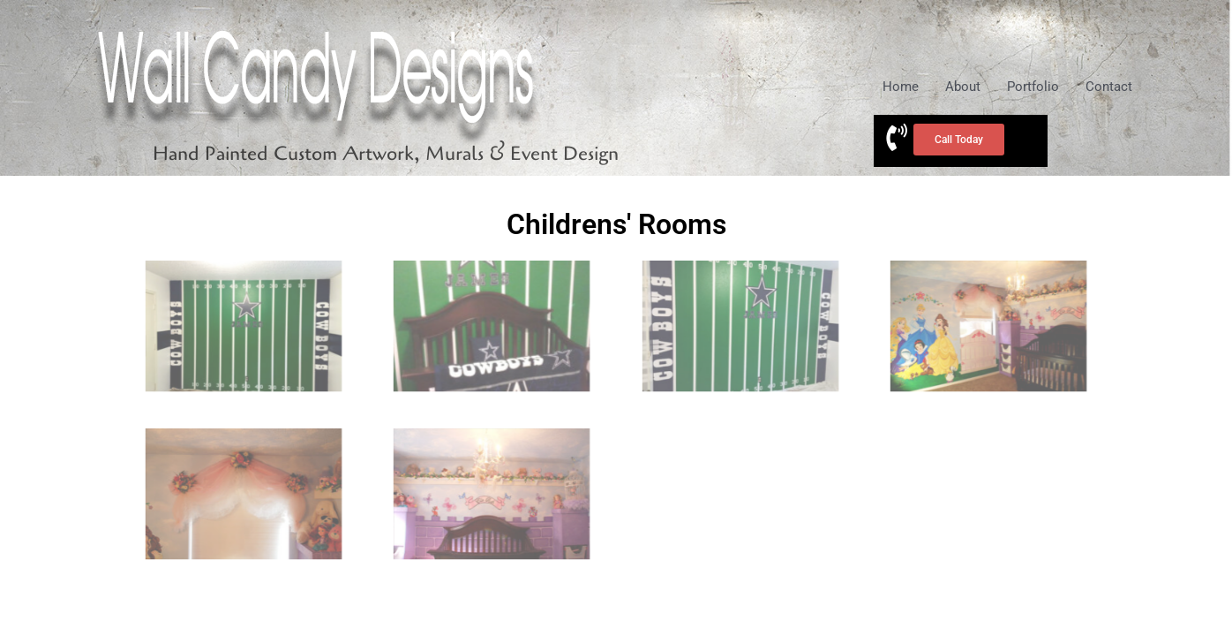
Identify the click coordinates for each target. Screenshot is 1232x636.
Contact (1109, 87)
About (962, 87)
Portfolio (1033, 87)
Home (901, 87)
